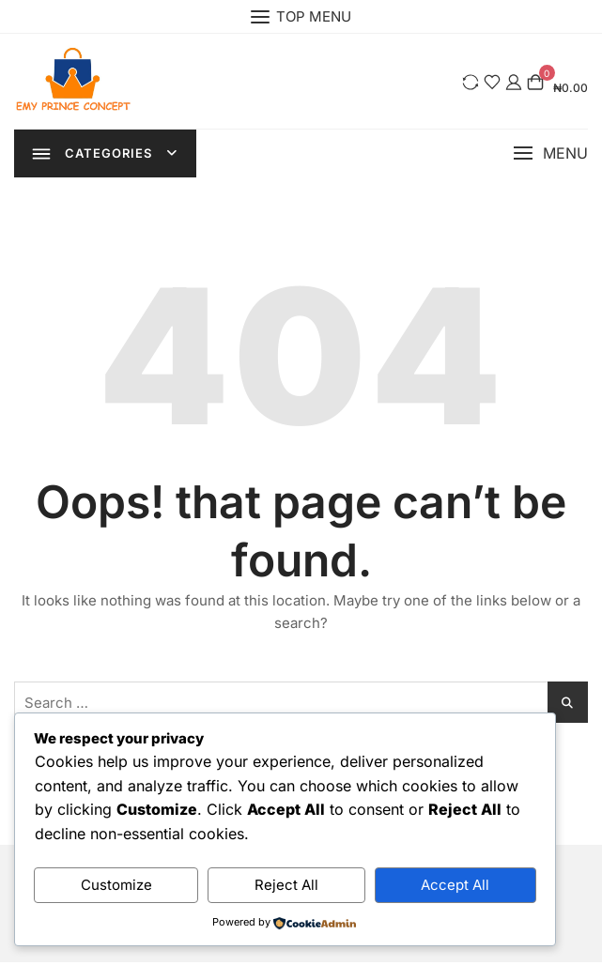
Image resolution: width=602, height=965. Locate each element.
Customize (116, 885)
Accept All (455, 885)
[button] (550, 155)
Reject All (286, 885)
